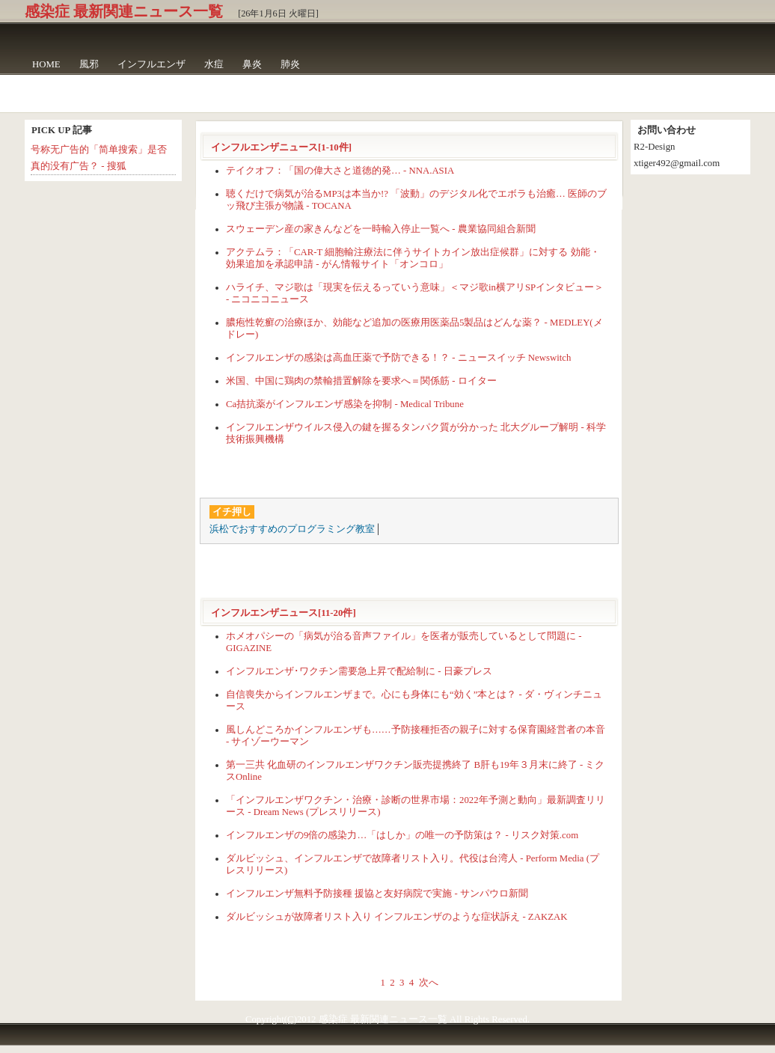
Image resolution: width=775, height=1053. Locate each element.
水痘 (214, 64)
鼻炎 (252, 64)
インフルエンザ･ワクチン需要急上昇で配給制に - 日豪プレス (359, 671)
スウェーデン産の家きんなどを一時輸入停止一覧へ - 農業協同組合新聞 (381, 229)
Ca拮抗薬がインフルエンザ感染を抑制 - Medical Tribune (345, 404)
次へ (428, 982)
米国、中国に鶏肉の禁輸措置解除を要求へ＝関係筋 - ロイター (361, 381)
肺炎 (290, 64)
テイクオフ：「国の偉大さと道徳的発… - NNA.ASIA (340, 170)
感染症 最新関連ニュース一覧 (124, 11)
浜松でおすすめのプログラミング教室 (292, 529)
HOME (46, 64)
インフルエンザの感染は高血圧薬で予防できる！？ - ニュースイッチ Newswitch (398, 357)
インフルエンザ (151, 64)
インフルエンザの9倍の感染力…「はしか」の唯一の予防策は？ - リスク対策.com (402, 835)
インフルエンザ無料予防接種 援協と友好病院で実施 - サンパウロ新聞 (377, 893)
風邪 (89, 64)
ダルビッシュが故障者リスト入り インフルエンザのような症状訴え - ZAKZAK (396, 917)
